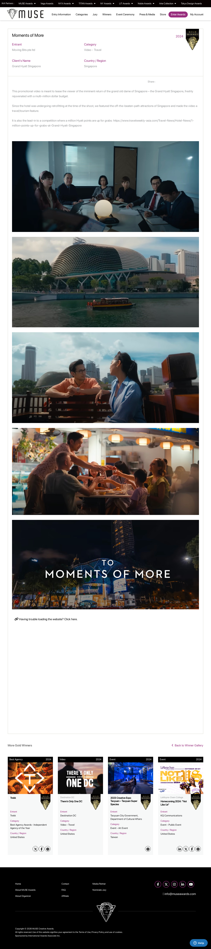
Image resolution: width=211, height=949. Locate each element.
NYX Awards (66, 3)
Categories (82, 14)
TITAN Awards (87, 3)
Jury (95, 14)
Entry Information (61, 14)
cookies (118, 932)
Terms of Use (85, 932)
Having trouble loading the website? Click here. (46, 619)
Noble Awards (146, 3)
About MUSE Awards (25, 890)
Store (163, 14)
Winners (106, 14)
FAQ (63, 890)
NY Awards (107, 3)
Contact (65, 883)
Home (18, 883)
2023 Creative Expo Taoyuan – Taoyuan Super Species (123, 801)
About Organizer (23, 896)
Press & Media (147, 14)
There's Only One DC (71, 801)
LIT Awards (126, 3)
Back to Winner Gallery (187, 745)
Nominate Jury (99, 890)
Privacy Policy (97, 932)
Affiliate (65, 896)
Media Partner (99, 883)
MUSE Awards (27, 3)
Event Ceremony (125, 14)
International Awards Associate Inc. (44, 936)
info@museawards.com (179, 894)
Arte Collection (167, 3)
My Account (196, 14)
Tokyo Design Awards (191, 3)
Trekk (13, 797)
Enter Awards (178, 14)
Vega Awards (47, 3)
